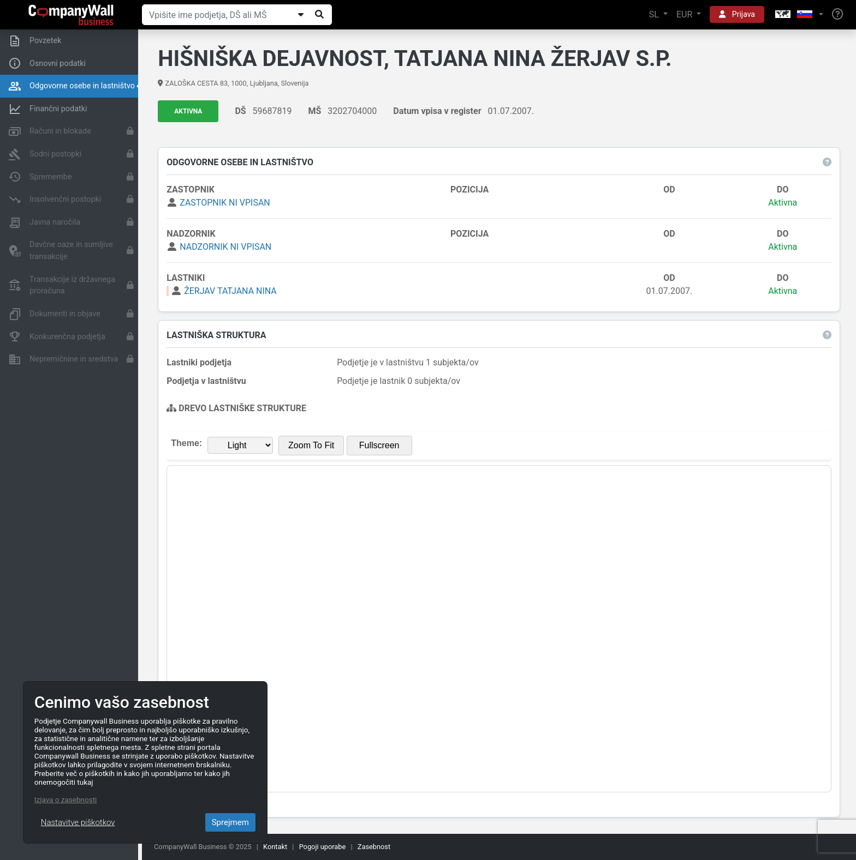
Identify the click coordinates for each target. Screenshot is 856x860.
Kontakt (275, 847)
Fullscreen (379, 445)
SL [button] (655, 14)
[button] (798, 15)
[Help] (837, 14)
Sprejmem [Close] (230, 822)
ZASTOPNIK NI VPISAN (225, 202)
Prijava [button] (737, 14)
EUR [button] (685, 14)
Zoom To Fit (312, 445)
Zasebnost (374, 847)
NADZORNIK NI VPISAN (226, 247)
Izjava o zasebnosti (65, 799)
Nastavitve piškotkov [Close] (78, 822)
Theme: (187, 443)
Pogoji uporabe (322, 847)
